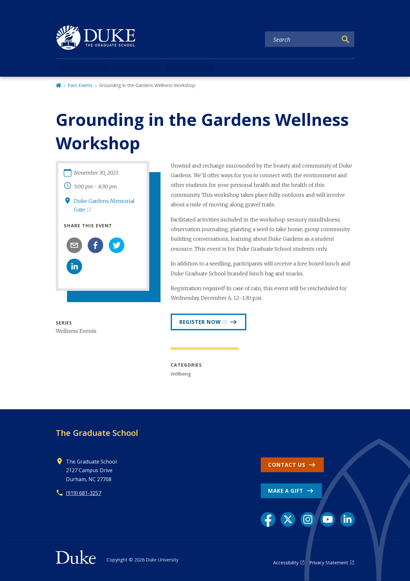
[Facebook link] (268, 519)
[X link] (288, 519)
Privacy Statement (328, 562)
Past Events (80, 85)
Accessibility (286, 562)
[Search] (345, 39)
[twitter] (117, 245)
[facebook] (95, 245)
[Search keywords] (301, 39)
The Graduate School (97, 432)
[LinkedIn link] (347, 519)
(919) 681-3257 (83, 493)
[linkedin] (74, 266)
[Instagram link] (307, 519)
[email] (74, 245)
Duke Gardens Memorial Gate (104, 205)
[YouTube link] (327, 519)
